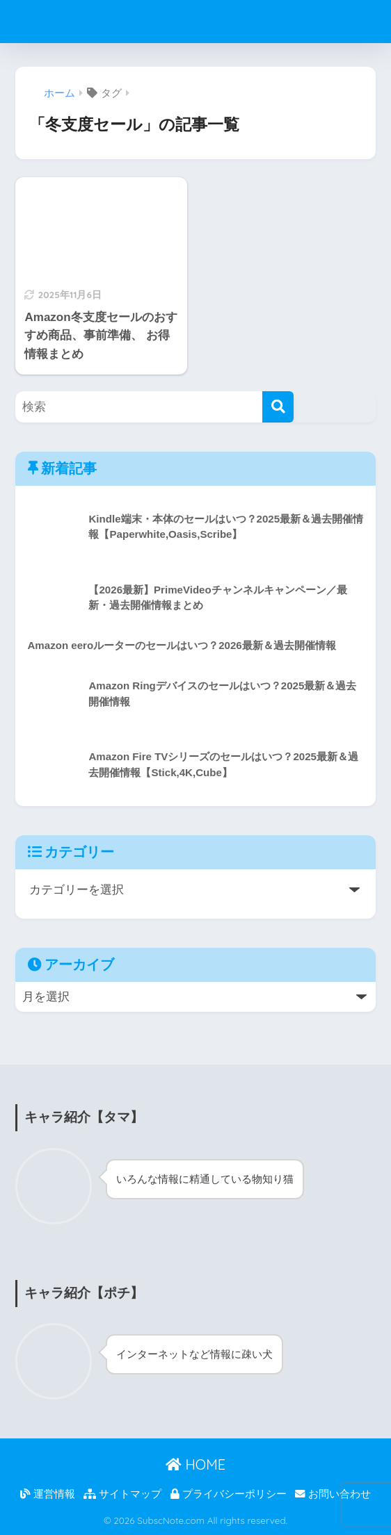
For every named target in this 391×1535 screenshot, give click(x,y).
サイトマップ (122, 1494)
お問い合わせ (333, 1494)
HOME (195, 1464)
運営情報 (47, 1494)
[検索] (278, 406)
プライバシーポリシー (228, 1494)
